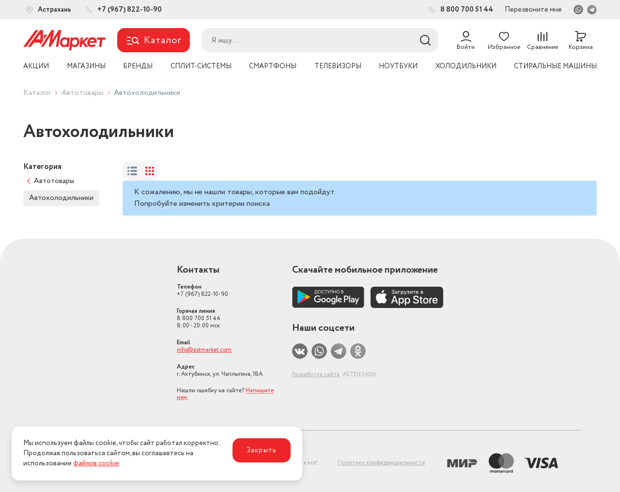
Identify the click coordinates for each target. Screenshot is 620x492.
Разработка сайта (316, 374)
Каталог (37, 92)
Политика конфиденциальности (381, 463)
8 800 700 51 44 (198, 318)
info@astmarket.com (204, 350)
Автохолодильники (61, 198)
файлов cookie (96, 463)
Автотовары (83, 92)
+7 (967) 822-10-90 (202, 290)
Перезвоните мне (533, 9)
